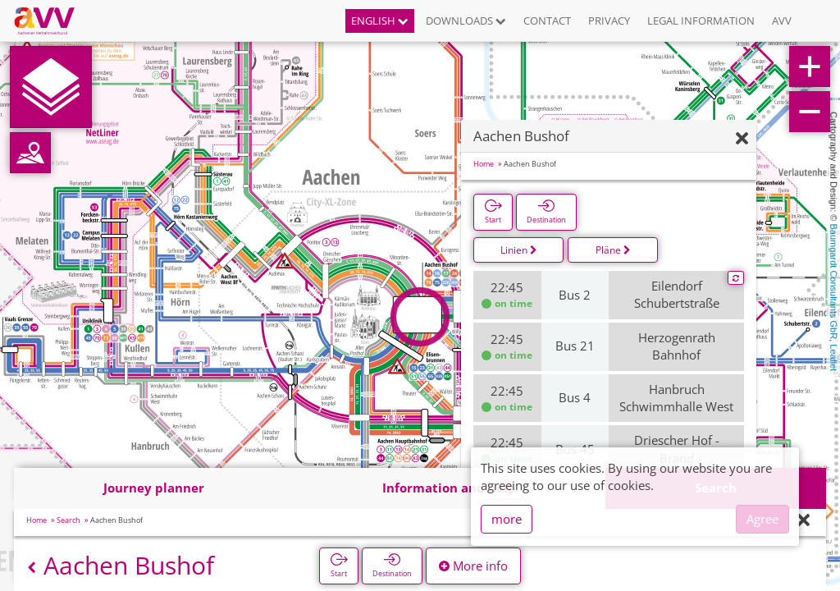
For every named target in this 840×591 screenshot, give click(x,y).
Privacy (609, 20)
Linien (518, 250)
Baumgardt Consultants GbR (833, 282)
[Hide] (742, 139)
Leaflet (833, 357)
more (506, 519)
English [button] (380, 20)
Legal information (701, 20)
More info (473, 565)
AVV (782, 20)
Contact (547, 20)
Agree (762, 519)
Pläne (613, 250)
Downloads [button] (466, 20)
